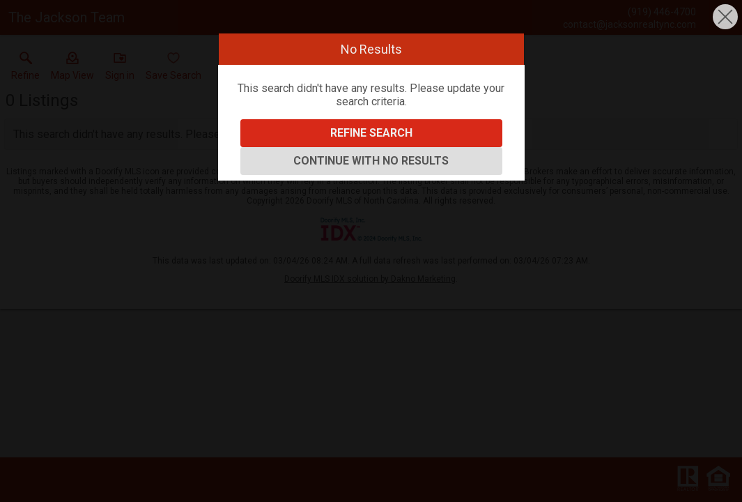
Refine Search (371, 132)
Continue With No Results (371, 160)
